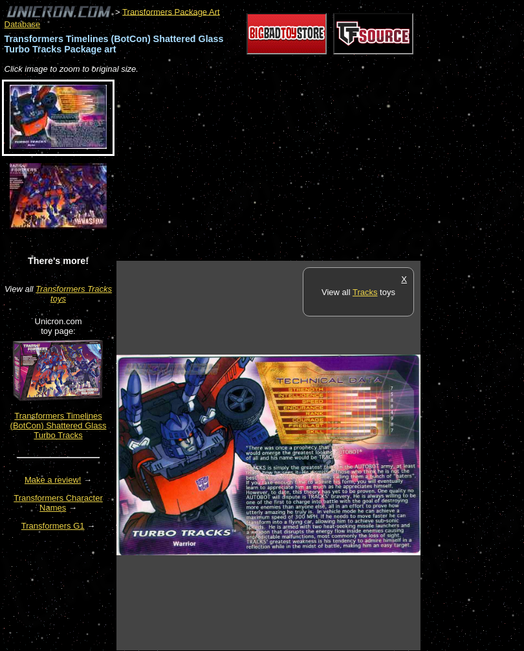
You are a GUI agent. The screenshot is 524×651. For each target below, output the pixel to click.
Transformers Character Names (58, 503)
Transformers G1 (53, 526)
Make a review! (53, 480)
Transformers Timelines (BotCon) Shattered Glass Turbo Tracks (58, 425)
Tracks (365, 292)
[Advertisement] (267, 168)
